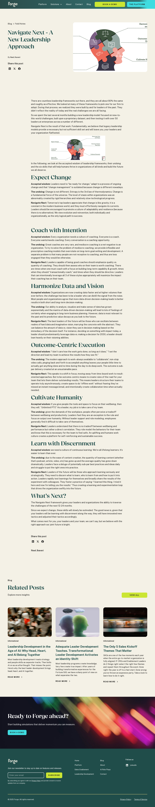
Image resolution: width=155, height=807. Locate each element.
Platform (42, 4)
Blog (89, 4)
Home (77, 761)
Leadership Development (84, 774)
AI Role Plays (105, 770)
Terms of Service (140, 799)
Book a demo (17, 732)
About (68, 4)
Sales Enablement (82, 770)
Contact (79, 4)
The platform (137, 4)
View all (134, 595)
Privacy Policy (125, 799)
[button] (56, 4)
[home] (13, 4)
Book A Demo (110, 4)
